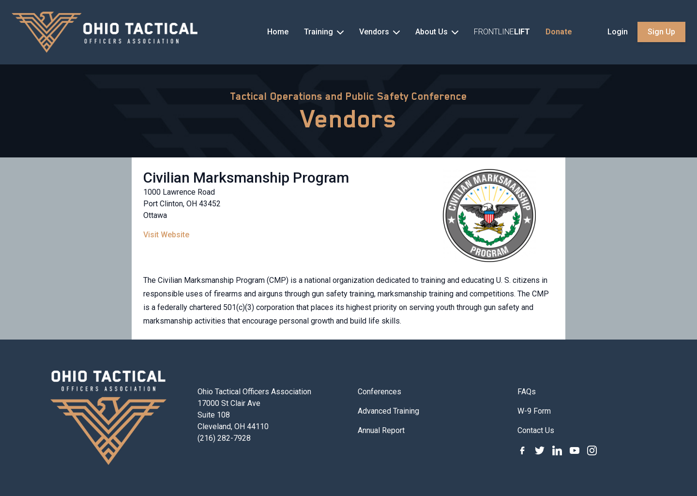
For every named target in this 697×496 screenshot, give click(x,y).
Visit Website (166, 234)
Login (617, 31)
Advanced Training (388, 411)
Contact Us (535, 430)
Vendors (349, 118)
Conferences (379, 391)
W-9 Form (534, 411)
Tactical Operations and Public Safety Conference (348, 96)
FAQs (526, 391)
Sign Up (661, 31)
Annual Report (381, 430)
